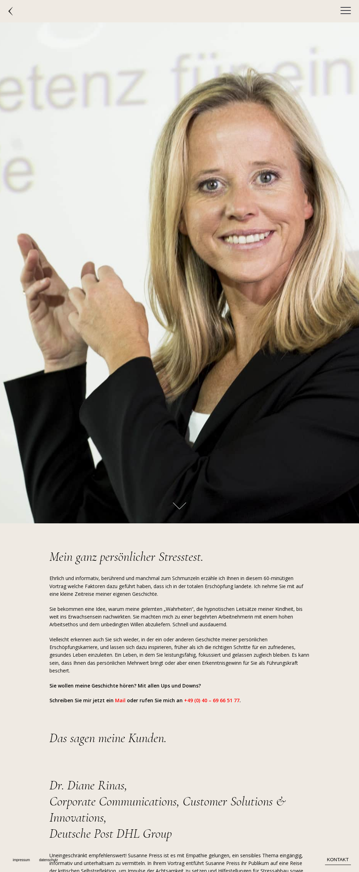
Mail (120, 700)
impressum (21, 860)
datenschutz (48, 860)
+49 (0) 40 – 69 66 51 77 (211, 700)
